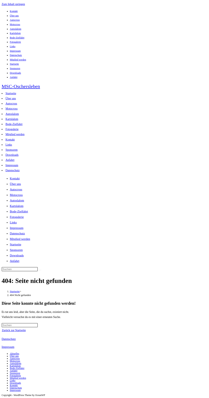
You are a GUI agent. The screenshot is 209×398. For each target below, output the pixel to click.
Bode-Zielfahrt (17, 37)
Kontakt (14, 11)
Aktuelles (14, 353)
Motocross (15, 24)
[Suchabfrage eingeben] (20, 269)
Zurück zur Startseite (14, 330)
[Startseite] (15, 291)
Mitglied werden (18, 59)
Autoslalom (15, 28)
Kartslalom (15, 33)
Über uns (14, 15)
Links (12, 46)
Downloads (15, 72)
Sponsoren (15, 68)
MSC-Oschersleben (21, 86)
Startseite (14, 64)
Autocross (15, 20)
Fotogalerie (15, 42)
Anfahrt (13, 77)
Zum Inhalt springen (13, 4)
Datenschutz (16, 55)
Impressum (15, 50)
